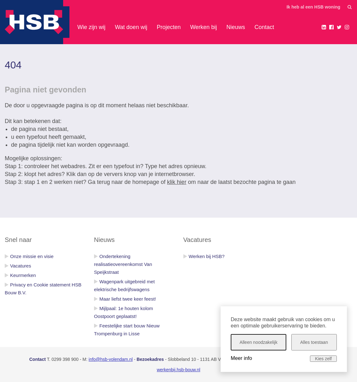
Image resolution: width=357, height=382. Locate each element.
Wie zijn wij (91, 27)
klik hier (176, 182)
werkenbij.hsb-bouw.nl (178, 369)
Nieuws (235, 27)
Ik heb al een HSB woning (313, 6)
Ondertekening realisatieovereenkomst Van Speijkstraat (123, 264)
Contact (264, 27)
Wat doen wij (131, 27)
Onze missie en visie (32, 256)
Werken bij (203, 27)
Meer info (241, 358)
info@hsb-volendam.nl (111, 359)
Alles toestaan (314, 342)
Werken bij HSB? (207, 256)
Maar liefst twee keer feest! (127, 299)
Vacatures (20, 265)
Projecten (169, 27)
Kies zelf (323, 358)
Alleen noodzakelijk (258, 342)
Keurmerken (23, 275)
